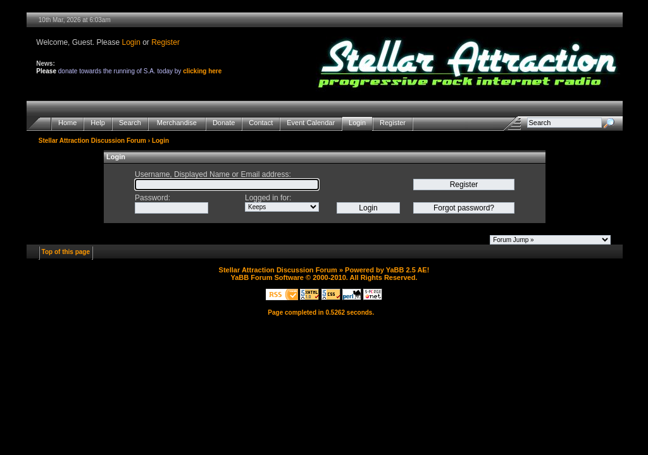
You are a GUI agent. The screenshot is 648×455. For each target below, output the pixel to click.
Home (67, 123)
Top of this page (66, 251)
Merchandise (177, 123)
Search (130, 123)
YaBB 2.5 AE (406, 270)
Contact (260, 123)
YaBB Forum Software (267, 277)
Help (97, 123)
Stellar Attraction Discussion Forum (92, 140)
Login (131, 42)
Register (165, 42)
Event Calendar (310, 123)
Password (151, 197)
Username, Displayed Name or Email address (212, 174)
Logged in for (267, 197)
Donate (223, 123)
